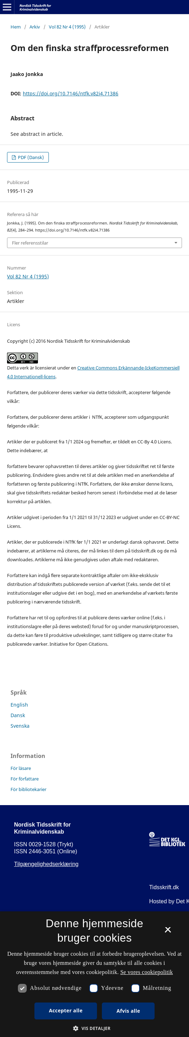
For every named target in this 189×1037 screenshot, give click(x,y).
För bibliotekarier (28, 789)
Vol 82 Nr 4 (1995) (67, 27)
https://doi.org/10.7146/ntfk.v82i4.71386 (70, 93)
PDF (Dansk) (30, 157)
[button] (94, 1028)
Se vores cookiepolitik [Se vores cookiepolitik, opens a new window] (146, 972)
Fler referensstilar (30, 243)
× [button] (168, 932)
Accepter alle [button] (66, 1010)
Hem (16, 27)
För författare (25, 779)
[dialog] (94, 974)
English (19, 704)
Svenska (20, 725)
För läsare (21, 768)
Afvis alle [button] (128, 1010)
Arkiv (35, 27)
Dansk (18, 715)
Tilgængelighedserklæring (46, 864)
